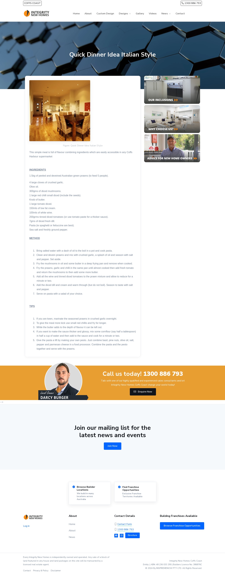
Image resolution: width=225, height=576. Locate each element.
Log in (26, 526)
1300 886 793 (191, 3)
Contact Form (124, 524)
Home (76, 13)
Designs (123, 13)
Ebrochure (132, 535)
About (88, 13)
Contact (180, 13)
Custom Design (105, 13)
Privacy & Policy (40, 570)
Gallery (140, 13)
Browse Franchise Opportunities (182, 525)
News (164, 13)
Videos (153, 13)
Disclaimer (56, 570)
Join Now (113, 446)
